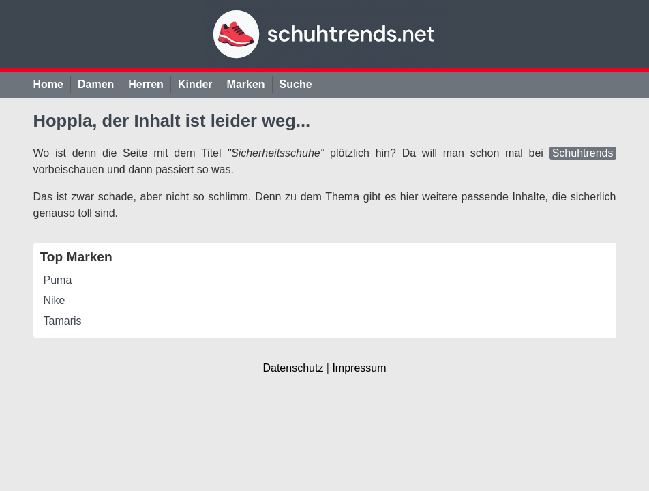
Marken (246, 84)
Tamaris (63, 321)
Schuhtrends (583, 153)
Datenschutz (292, 368)
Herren (146, 84)
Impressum (359, 368)
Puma (58, 280)
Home (48, 84)
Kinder (195, 84)
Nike (54, 300)
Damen (96, 84)
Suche (296, 84)
